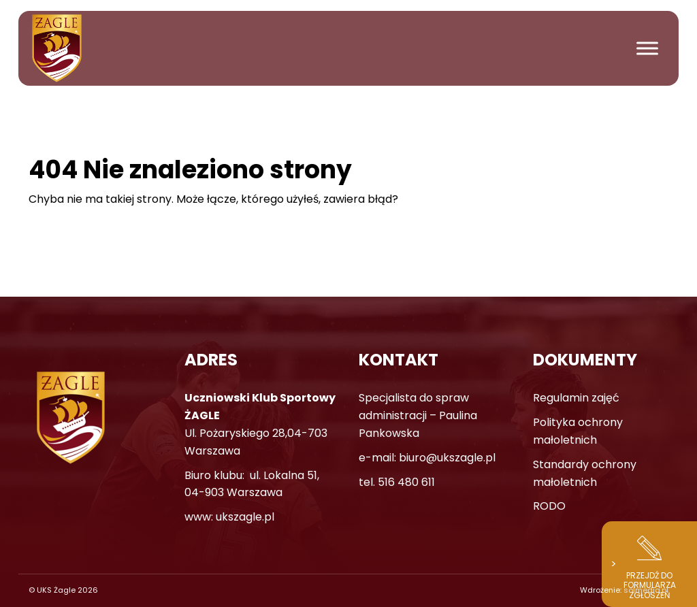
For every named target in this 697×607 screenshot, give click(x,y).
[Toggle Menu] (647, 48)
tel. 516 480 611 (397, 482)
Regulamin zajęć (576, 398)
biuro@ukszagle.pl (447, 457)
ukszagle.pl (245, 517)
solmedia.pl (645, 590)
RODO (549, 506)
